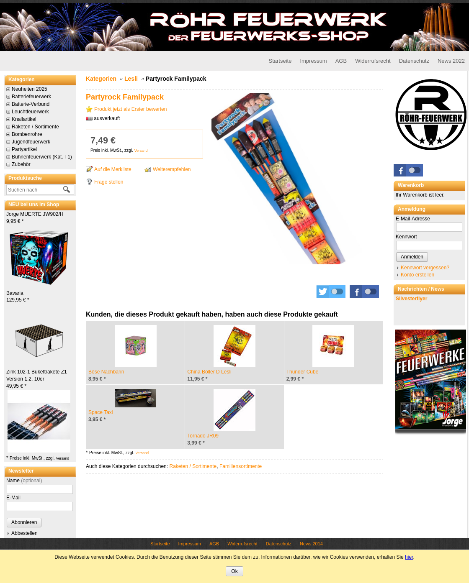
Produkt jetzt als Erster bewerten (130, 109)
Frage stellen (108, 182)
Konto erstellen (417, 275)
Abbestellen (24, 533)
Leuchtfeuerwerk (30, 112)
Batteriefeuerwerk (31, 97)
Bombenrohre (27, 134)
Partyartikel (24, 149)
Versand (62, 458)
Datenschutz (414, 61)
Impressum (313, 61)
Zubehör (21, 164)
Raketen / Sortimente (35, 127)
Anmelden (412, 257)
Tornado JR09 (203, 436)
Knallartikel (24, 119)
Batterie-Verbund (30, 104)
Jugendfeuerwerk (31, 142)
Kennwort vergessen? (425, 268)
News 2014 (311, 543)
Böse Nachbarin (106, 372)
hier (409, 557)
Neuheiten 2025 (29, 89)
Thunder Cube (302, 372)
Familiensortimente (240, 466)
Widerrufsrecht (373, 61)
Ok (234, 571)
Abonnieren (24, 522)
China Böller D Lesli (209, 372)
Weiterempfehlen (172, 169)
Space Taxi (100, 412)
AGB (341, 61)
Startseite (279, 61)
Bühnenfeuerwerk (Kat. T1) (42, 157)
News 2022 (451, 61)
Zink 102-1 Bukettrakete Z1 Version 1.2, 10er (36, 379)
